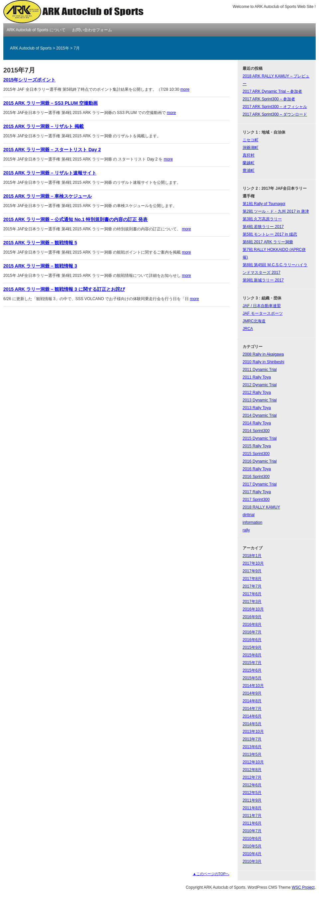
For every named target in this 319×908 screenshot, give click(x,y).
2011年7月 (252, 815)
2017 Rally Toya (257, 492)
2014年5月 (252, 724)
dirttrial (249, 514)
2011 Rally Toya (257, 377)
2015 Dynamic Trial (260, 438)
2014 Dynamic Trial (260, 415)
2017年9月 (252, 571)
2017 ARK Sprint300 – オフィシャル (275, 106)
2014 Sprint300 (256, 430)
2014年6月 (252, 716)
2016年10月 (253, 609)
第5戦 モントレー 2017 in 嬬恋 (270, 234)
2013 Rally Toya (257, 407)
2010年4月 (252, 853)
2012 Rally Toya (257, 392)
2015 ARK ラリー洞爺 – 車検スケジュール (47, 196)
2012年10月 (253, 762)
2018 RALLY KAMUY (261, 507)
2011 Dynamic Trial (260, 369)
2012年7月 (252, 777)
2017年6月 (252, 594)
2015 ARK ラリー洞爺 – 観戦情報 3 (40, 266)
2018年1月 (252, 555)
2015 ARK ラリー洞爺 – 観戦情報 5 (40, 242)
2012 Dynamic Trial (260, 385)
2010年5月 (252, 846)
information (252, 522)
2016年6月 (252, 639)
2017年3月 (252, 601)
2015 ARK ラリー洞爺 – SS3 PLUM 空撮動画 (50, 103)
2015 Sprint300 (256, 453)
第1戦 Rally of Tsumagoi (264, 203)
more (184, 89)
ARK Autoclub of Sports (74, 11)
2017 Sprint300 (256, 499)
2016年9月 (252, 617)
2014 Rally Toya (257, 423)
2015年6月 (252, 670)
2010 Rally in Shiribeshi (263, 362)
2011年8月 (252, 808)
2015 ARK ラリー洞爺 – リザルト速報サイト (49, 172)
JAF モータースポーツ (263, 313)
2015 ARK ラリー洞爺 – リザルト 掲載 (43, 126)
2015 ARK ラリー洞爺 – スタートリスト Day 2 (52, 149)
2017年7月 (252, 586)
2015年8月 (252, 655)
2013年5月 (252, 754)
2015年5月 (252, 678)
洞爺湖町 (251, 147)
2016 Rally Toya (257, 469)
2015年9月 (252, 647)
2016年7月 (252, 632)
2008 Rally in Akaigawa (263, 354)
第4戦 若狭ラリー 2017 (263, 226)
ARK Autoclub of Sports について (36, 30)
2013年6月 (252, 746)
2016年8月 (252, 624)
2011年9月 (252, 800)
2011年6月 (252, 823)
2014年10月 (253, 685)
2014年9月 (252, 693)
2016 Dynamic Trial (260, 461)
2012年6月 (252, 785)
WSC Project (303, 887)
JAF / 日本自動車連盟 (262, 305)
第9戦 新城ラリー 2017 (263, 280)
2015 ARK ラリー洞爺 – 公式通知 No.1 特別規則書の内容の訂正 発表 (75, 219)
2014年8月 (252, 701)
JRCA (248, 328)
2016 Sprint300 (256, 476)
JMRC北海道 (254, 321)
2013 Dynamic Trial (260, 400)
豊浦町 (249, 170)
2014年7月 (252, 708)
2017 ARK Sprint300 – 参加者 (269, 99)
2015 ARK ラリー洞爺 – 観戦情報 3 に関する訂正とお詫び (64, 289)
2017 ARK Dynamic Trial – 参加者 (272, 91)
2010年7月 (252, 831)
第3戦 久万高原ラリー (262, 219)
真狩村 (249, 155)
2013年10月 (253, 731)
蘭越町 (249, 163)
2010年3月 (252, 861)
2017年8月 (252, 578)
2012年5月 (252, 792)
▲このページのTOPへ (211, 874)
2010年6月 (252, 838)
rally (246, 530)
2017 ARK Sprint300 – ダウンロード (275, 114)
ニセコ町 (251, 140)
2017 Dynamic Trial (260, 484)
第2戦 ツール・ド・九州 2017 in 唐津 (276, 211)
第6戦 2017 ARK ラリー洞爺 (268, 242)
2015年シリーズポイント (29, 79)
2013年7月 (252, 739)
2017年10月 (253, 563)
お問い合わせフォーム (92, 30)
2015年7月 (252, 662)
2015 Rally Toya (257, 446)
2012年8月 (252, 769)
